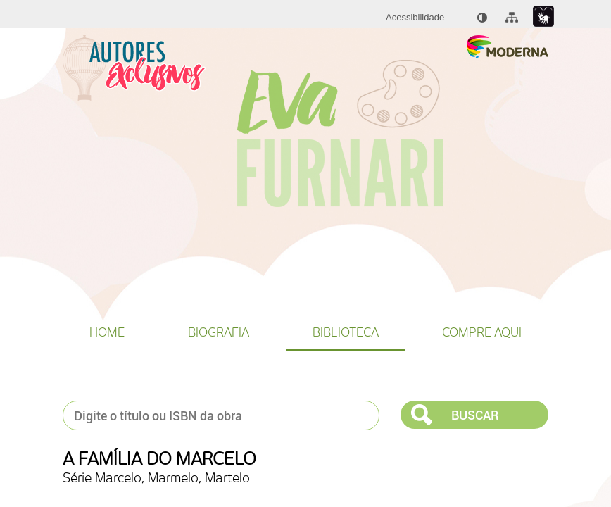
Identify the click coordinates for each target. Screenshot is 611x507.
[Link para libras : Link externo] (543, 16)
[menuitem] (415, 17)
